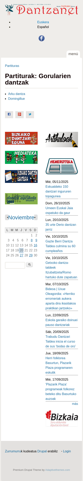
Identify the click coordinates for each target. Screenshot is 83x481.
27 (21, 255)
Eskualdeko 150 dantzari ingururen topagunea (58, 191)
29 (31, 255)
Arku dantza (16, 94)
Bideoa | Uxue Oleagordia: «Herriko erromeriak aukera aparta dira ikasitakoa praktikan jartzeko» (61, 298)
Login (67, 451)
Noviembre (21, 217)
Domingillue (16, 98)
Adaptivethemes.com (57, 469)
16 (35, 245)
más (75, 403)
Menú (73, 54)
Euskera (43, 22)
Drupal (42, 451)
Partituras (12, 66)
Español (43, 27)
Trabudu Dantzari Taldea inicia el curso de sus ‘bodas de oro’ (61, 341)
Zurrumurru (13, 451)
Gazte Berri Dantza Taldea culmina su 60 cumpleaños (60, 246)
